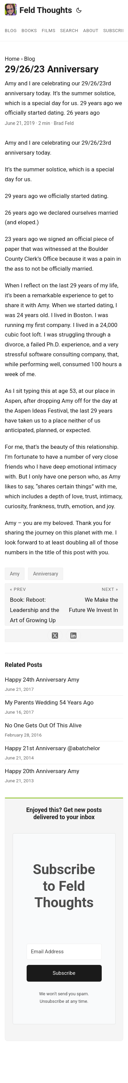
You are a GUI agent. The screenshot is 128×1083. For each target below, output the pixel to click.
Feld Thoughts (38, 10)
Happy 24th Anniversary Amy (42, 679)
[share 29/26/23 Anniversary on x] (54, 635)
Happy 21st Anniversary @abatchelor (52, 748)
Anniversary (45, 573)
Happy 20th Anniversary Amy (42, 771)
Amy (14, 573)
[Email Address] (64, 952)
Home (12, 59)
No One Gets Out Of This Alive (43, 725)
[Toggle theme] (79, 10)
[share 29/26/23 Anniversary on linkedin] (73, 635)
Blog (29, 59)
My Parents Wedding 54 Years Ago (49, 702)
